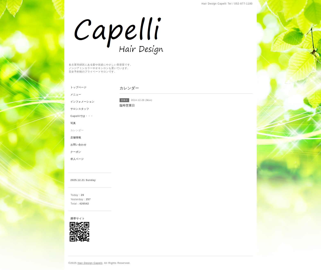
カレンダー (77, 130)
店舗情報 (75, 137)
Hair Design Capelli (90, 263)
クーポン (75, 151)
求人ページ (77, 159)
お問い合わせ (78, 144)
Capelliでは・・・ (81, 116)
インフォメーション (82, 101)
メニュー (75, 94)
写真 (73, 123)
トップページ (78, 87)
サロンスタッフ (79, 108)
